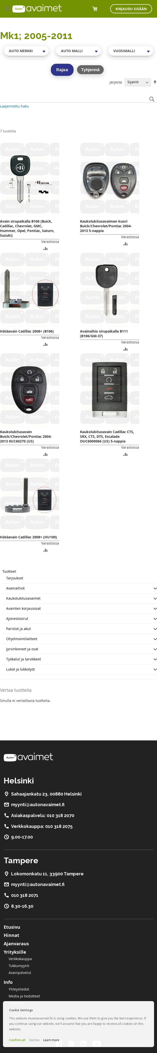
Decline (34, 1040)
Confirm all (17, 1040)
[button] (45, 248)
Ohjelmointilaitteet (21, 638)
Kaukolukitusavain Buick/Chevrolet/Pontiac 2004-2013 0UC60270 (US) (26, 436)
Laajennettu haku (14, 106)
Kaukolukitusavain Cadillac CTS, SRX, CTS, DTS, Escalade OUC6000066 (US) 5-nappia (107, 436)
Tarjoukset (14, 578)
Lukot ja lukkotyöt (20, 669)
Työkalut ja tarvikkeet (23, 659)
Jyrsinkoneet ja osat (22, 649)
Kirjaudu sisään (131, 8)
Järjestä (116, 82)
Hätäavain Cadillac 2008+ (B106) (27, 331)
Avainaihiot (15, 588)
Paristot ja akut (18, 628)
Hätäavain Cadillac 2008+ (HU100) (28, 537)
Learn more (51, 1040)
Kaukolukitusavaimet (23, 598)
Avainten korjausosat (23, 608)
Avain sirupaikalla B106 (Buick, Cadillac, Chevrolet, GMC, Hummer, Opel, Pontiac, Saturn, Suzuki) (27, 228)
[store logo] (37, 8)
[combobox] (26, 51)
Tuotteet (9, 571)
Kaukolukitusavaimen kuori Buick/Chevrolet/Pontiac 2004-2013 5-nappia (106, 226)
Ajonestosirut (17, 618)
